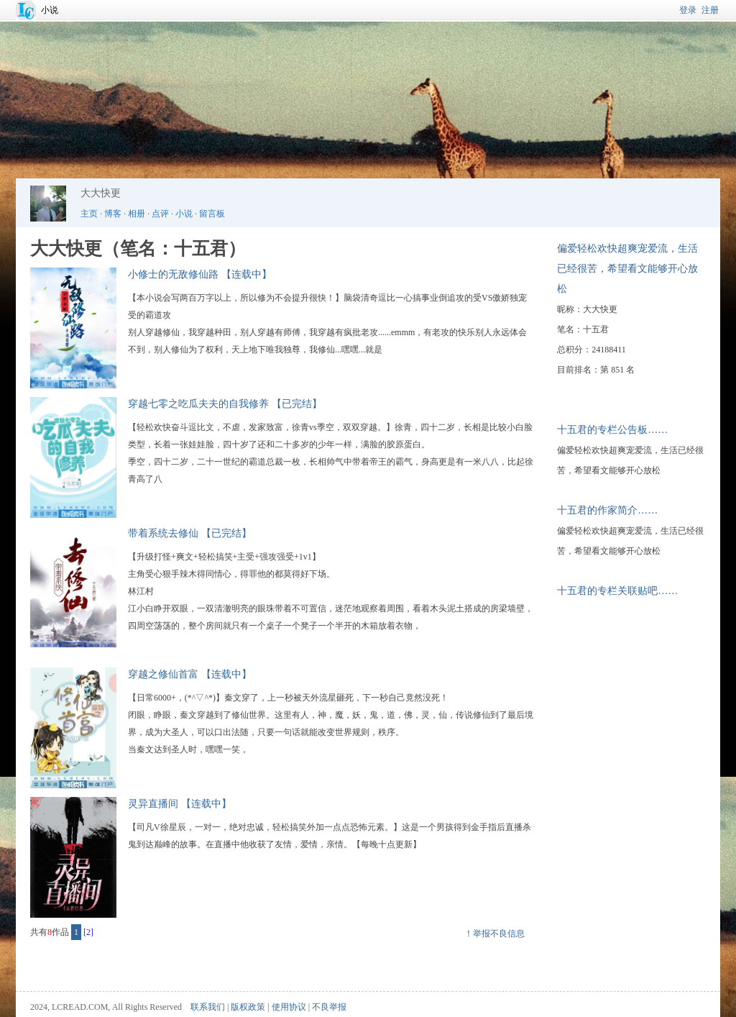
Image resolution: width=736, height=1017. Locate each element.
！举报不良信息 (494, 934)
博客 (112, 214)
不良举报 (329, 1007)
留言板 (212, 214)
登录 (687, 10)
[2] (88, 932)
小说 (49, 10)
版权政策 (248, 1007)
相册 (136, 214)
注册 (710, 10)
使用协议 (289, 1007)
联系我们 (207, 1007)
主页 (89, 214)
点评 (160, 214)
